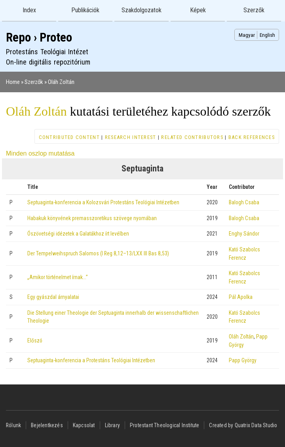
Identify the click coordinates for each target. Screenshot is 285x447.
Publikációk (85, 10)
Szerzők (253, 10)
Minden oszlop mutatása (40, 153)
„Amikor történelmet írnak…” (57, 277)
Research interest (130, 137)
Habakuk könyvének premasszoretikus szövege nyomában (92, 218)
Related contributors (192, 137)
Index (29, 10)
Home (13, 82)
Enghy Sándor (244, 233)
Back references (251, 137)
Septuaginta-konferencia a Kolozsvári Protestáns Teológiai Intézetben (103, 202)
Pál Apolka (241, 297)
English (267, 35)
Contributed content (69, 137)
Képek (198, 10)
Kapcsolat (84, 425)
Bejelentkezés (47, 425)
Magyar (247, 35)
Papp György (242, 360)
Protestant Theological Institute (164, 425)
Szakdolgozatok (142, 10)
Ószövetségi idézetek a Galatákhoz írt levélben (78, 233)
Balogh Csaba (244, 202)
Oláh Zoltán (61, 82)
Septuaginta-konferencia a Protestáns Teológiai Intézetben (91, 360)
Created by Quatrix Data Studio (243, 425)
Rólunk (13, 425)
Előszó (34, 340)
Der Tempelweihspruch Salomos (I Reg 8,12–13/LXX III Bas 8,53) (98, 253)
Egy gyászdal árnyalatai (53, 297)
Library (112, 425)
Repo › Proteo (39, 37)
